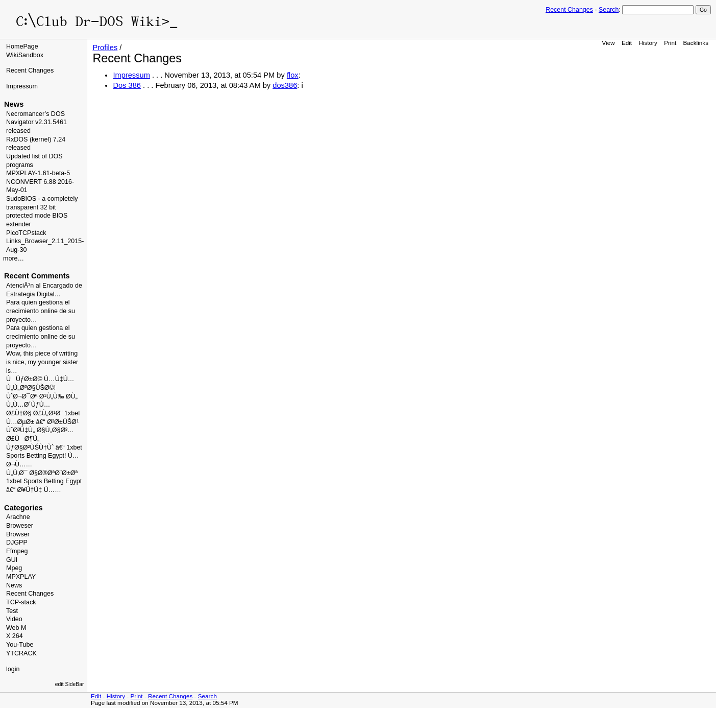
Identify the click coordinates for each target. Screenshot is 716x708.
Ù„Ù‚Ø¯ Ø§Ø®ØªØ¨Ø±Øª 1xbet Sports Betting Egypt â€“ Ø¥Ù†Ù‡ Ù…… (44, 481)
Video (14, 619)
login (12, 669)
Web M (16, 627)
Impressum (22, 86)
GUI (11, 559)
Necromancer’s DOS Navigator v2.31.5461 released (36, 122)
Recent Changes (569, 9)
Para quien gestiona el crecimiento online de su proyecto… (40, 311)
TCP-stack (21, 602)
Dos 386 (127, 85)
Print (670, 42)
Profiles (104, 47)
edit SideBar (69, 684)
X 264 (14, 636)
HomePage (22, 46)
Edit (627, 42)
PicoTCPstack (26, 233)
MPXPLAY (21, 576)
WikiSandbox (24, 55)
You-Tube (19, 644)
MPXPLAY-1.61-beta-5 (38, 173)
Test (12, 611)
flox (293, 75)
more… (13, 258)
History (647, 42)
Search (609, 9)
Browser (18, 534)
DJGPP (17, 542)
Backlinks (696, 42)
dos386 (285, 85)
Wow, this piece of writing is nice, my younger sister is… (42, 362)
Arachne (18, 517)
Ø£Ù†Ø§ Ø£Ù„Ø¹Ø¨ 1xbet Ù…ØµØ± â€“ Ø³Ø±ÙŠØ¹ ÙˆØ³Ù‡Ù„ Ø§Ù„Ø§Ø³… (43, 422)
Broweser (19, 525)
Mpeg (14, 568)
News (14, 585)
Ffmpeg (17, 551)
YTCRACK (21, 653)
